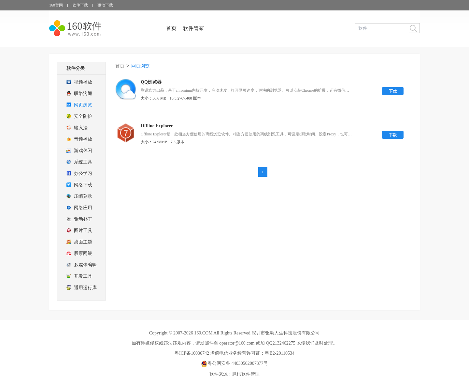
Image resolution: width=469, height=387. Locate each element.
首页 (171, 28)
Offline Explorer (157, 125)
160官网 (56, 5)
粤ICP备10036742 (192, 353)
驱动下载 (105, 5)
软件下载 (80, 5)
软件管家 (193, 28)
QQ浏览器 (151, 82)
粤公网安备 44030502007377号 (234, 363)
